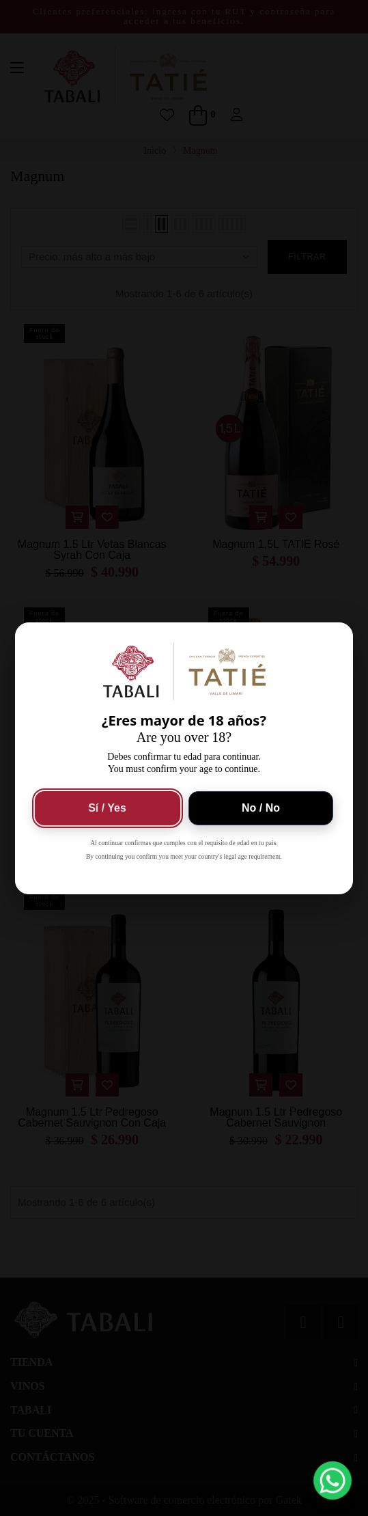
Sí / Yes (107, 808)
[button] (332, 1480)
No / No (261, 808)
